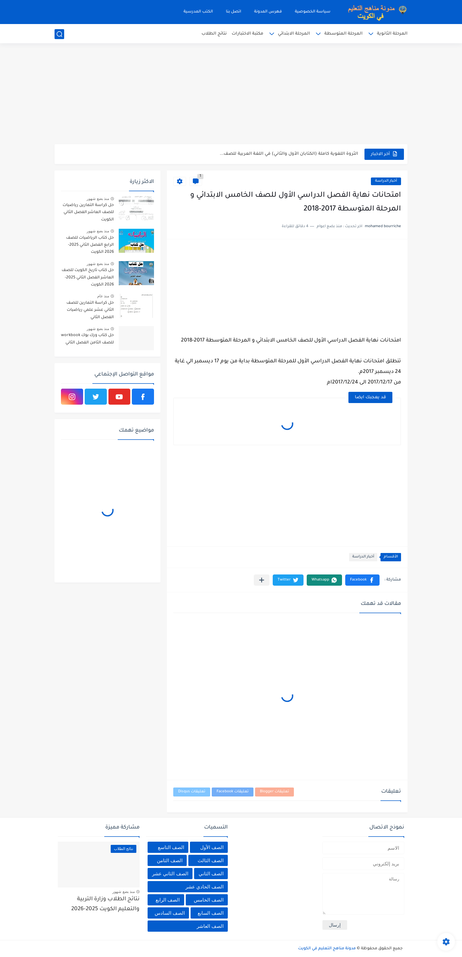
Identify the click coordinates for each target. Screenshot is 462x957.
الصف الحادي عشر (204, 886)
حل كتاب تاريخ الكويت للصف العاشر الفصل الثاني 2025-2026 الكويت (88, 277)
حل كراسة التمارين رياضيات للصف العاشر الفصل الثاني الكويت (88, 212)
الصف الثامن (170, 860)
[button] (362, 580)
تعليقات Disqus (191, 792)
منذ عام (103, 296)
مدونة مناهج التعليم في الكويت (327, 948)
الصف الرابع (168, 900)
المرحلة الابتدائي (294, 33)
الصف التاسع (171, 847)
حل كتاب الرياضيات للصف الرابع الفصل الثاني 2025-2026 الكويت (90, 245)
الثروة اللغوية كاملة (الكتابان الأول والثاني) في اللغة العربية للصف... (289, 154)
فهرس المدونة (268, 12)
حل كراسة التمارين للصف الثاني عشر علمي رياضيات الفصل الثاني (90, 310)
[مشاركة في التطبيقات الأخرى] (262, 580)
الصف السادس (170, 913)
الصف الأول (212, 847)
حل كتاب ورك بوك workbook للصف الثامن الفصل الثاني (87, 339)
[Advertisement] (231, 94)
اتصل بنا (233, 12)
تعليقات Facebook (233, 792)
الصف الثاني (211, 873)
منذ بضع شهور (98, 198)
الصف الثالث (211, 860)
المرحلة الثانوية (392, 33)
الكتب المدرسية (198, 12)
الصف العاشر (210, 926)
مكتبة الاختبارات (247, 33)
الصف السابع (211, 913)
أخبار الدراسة (386, 181)
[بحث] (59, 34)
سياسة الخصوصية (312, 12)
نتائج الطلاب (214, 33)
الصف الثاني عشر (170, 873)
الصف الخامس (209, 900)
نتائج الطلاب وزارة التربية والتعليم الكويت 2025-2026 (105, 904)
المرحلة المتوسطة (343, 33)
